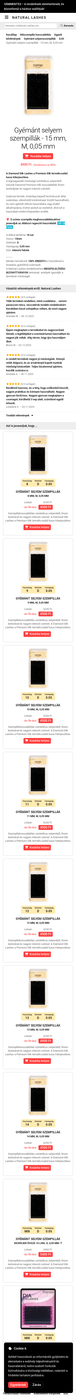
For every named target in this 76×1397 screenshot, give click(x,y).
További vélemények (20, 415)
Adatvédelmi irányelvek (47, 1393)
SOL (65, 1393)
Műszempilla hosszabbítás (35, 34)
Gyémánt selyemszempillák (40, 38)
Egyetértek (18, 1385)
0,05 (61, 38)
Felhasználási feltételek (17, 1393)
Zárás (36, 1385)
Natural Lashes (29, 17)
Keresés (67, 25)
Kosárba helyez (38, 156)
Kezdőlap (11, 34)
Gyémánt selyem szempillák (38, 493)
